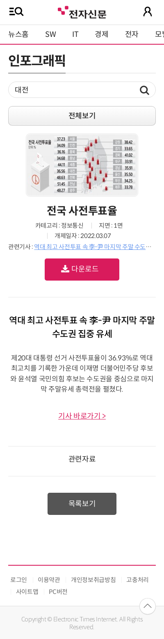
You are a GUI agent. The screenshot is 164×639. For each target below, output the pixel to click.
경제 (101, 34)
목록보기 (82, 503)
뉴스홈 (18, 34)
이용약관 (49, 580)
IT (75, 34)
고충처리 (137, 580)
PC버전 (58, 592)
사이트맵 (27, 592)
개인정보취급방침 (93, 580)
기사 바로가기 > (82, 416)
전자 (132, 34)
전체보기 (82, 115)
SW (50, 34)
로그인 (18, 580)
